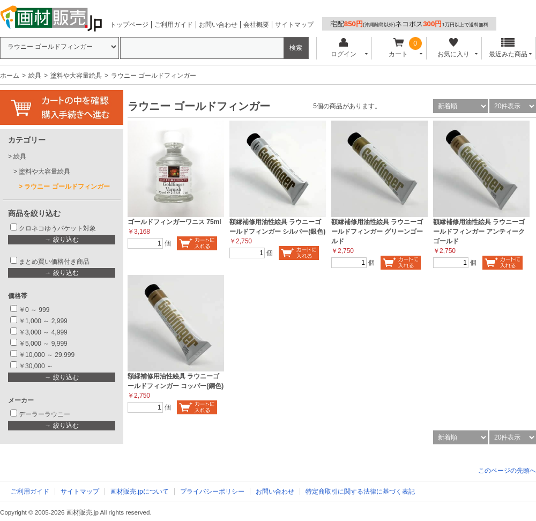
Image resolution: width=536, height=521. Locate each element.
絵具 (34, 75)
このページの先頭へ (507, 470)
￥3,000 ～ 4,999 (43, 332)
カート (398, 48)
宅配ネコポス (409, 24)
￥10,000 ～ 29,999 (47, 355)
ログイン (343, 48)
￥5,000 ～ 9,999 (43, 343)
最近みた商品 (508, 48)
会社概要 (256, 24)
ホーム (9, 75)
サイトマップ (294, 24)
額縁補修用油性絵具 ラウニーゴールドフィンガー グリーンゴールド (377, 231)
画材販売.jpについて (139, 491)
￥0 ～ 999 (34, 310)
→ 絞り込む (61, 239)
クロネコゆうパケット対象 (57, 228)
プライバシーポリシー (212, 491)
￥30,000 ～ (37, 366)
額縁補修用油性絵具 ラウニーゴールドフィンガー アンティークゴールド (479, 231)
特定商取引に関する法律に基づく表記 (360, 491)
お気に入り (453, 48)
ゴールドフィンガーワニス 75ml (174, 222)
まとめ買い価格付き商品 (54, 261)
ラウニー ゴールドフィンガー (66, 186)
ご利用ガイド (173, 24)
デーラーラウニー (44, 414)
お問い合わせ (218, 24)
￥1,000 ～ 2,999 (43, 321)
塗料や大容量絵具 (76, 75)
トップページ (129, 24)
